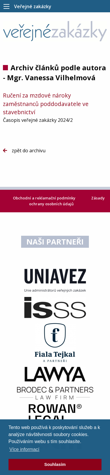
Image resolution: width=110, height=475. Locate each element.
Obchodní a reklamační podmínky (44, 198)
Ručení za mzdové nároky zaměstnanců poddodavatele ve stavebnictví (46, 103)
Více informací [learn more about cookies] (24, 449)
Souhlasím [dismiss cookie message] (55, 464)
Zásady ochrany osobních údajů (67, 200)
